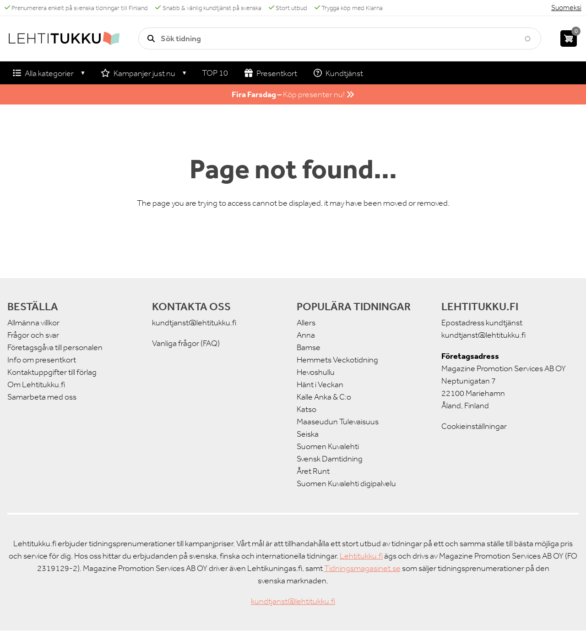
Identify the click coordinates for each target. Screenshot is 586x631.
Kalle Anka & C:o (324, 397)
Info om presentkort (41, 360)
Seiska (308, 434)
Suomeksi (566, 7)
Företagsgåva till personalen (55, 347)
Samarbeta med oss (41, 397)
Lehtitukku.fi (361, 556)
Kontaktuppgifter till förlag (52, 372)
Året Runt (313, 471)
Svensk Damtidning (330, 459)
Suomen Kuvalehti (328, 446)
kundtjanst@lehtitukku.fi (194, 323)
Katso (306, 409)
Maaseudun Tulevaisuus (338, 422)
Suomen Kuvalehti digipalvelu (346, 483)
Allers (306, 323)
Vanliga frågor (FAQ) (186, 343)
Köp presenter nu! (293, 94)
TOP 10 (215, 73)
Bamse (308, 347)
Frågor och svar (33, 335)
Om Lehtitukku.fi (36, 384)
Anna (306, 335)
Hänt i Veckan (320, 384)
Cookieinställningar (474, 426)
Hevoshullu (316, 372)
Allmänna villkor (33, 323)
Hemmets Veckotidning (337, 360)
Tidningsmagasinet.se (362, 568)
